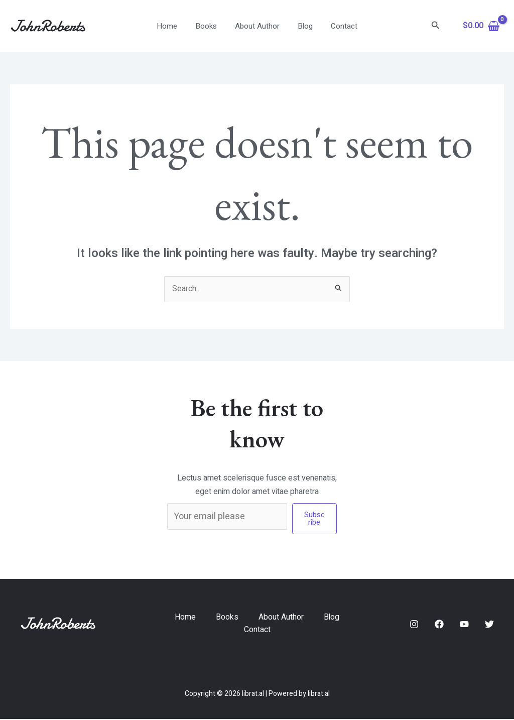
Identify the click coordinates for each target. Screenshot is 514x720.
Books (209, 26)
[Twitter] (489, 624)
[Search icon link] (435, 26)
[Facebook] (439, 624)
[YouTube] (464, 624)
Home (173, 26)
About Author (257, 26)
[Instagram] (414, 624)
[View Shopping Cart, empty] (481, 26)
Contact (338, 26)
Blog (302, 26)
